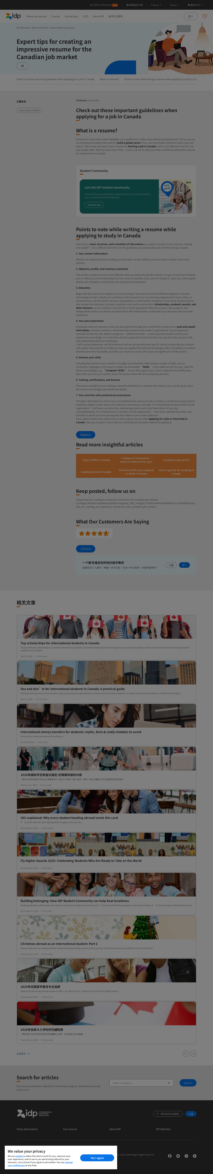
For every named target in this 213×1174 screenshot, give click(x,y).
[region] (61, 1157)
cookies (19, 1156)
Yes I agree (97, 1158)
